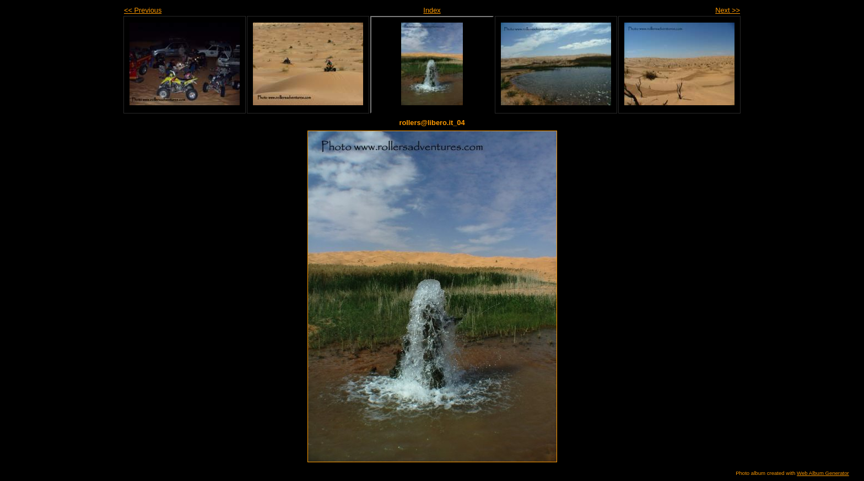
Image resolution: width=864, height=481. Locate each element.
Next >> (727, 10)
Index (431, 10)
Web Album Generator (823, 473)
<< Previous (142, 10)
